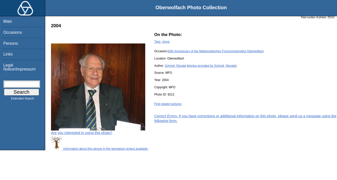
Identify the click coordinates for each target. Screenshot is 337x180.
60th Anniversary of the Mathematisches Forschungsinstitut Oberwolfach (216, 51)
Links (7, 54)
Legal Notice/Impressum (19, 67)
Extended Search (22, 99)
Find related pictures (168, 104)
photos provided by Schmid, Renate (212, 66)
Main (7, 21)
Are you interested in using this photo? (81, 133)
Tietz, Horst (162, 42)
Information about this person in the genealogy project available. (99, 148)
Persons (10, 43)
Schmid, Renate (175, 66)
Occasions (12, 32)
